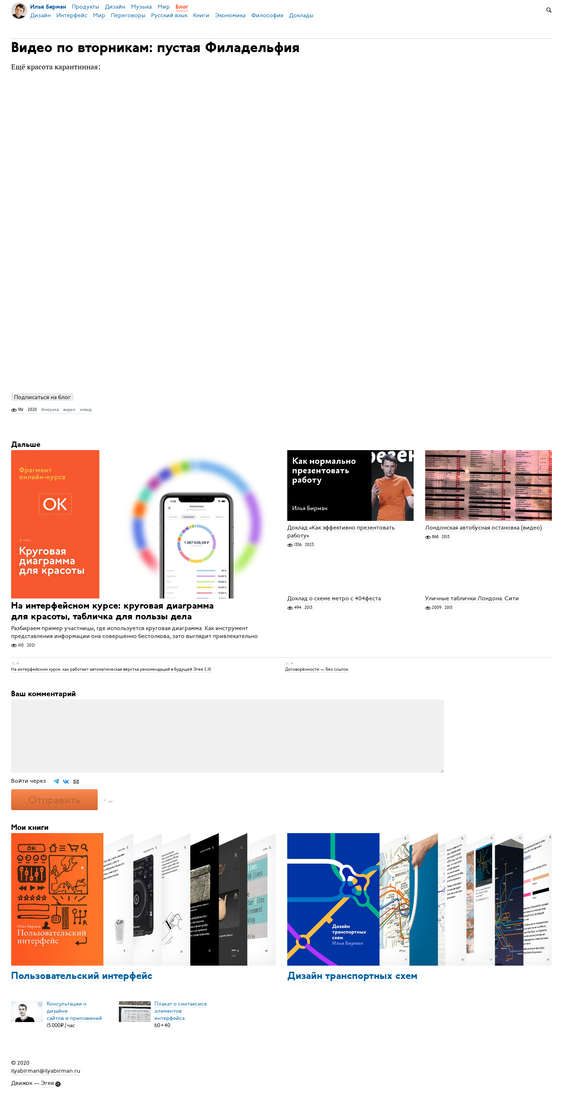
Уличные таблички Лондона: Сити (472, 598)
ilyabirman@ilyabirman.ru (45, 1071)
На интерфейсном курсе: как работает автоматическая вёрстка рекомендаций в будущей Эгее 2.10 (111, 669)
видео (69, 409)
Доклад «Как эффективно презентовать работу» (341, 532)
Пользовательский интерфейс (81, 976)
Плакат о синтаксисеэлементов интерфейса (180, 1011)
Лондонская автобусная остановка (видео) (483, 528)
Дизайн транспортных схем (352, 976)
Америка (50, 409)
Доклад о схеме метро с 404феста (334, 598)
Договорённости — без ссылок (316, 669)
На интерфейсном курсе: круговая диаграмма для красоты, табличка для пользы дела (112, 612)
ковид (86, 409)
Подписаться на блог (42, 397)
